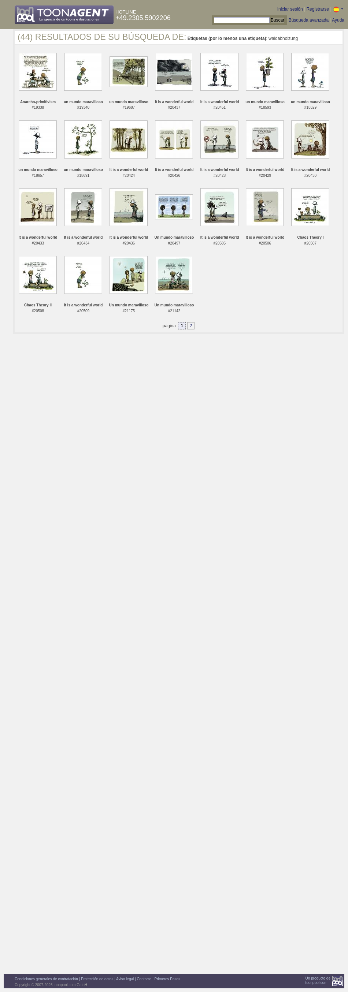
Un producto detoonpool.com (318, 980)
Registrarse (317, 9)
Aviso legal (125, 979)
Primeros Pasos (168, 979)
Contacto (144, 979)
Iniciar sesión (290, 9)
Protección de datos (97, 979)
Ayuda (338, 20)
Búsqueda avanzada (309, 20)
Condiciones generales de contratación (46, 979)
